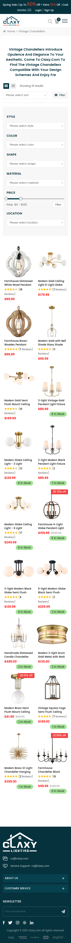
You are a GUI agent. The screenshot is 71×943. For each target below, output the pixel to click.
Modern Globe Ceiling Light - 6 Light (18, 526)
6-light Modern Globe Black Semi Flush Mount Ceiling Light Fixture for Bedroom (52, 591)
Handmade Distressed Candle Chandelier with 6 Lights (18, 655)
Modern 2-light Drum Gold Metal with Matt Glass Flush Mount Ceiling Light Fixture (51, 655)
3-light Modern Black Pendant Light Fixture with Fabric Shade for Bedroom (51, 462)
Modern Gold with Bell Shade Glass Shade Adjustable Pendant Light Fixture (52, 343)
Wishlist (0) (24, 10)
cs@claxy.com (19, 859)
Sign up (49, 10)
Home (9, 31)
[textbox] (25, 95)
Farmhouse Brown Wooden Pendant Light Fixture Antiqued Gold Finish (18, 343)
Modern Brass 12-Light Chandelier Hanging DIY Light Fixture (18, 770)
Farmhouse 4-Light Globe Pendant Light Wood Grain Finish (51, 526)
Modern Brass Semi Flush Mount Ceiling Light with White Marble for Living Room (17, 710)
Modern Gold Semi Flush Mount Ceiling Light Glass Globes (17, 402)
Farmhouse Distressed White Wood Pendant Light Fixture (18, 283)
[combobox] (25, 95)
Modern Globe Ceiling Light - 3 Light (18, 462)
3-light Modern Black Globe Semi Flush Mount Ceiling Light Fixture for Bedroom (17, 591)
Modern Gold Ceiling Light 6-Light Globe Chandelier (51, 283)
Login (38, 10)
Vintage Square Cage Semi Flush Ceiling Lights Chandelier (52, 710)
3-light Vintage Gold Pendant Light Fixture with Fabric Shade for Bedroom (51, 402)
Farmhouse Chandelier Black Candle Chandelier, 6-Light (52, 770)
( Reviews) (59, 290)
